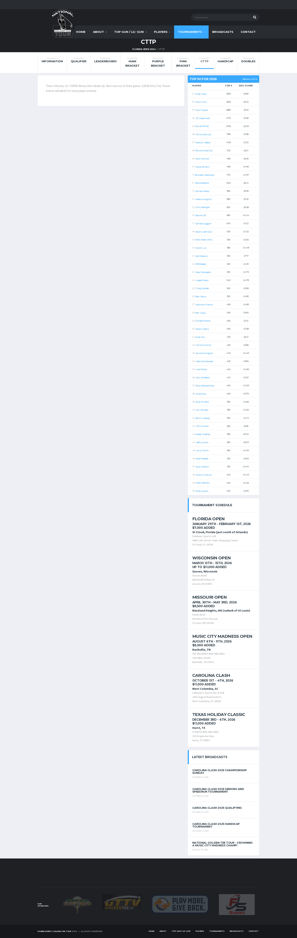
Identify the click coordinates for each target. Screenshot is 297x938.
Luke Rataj (201, 369)
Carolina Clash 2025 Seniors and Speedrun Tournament (218, 790)
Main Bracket (132, 62)
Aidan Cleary (202, 328)
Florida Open (208, 518)
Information (52, 60)
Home (81, 32)
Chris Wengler (202, 207)
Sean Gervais (202, 158)
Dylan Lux (201, 247)
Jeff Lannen (202, 442)
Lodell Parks (202, 280)
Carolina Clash (211, 675)
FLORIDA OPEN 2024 (144, 49)
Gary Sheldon (203, 377)
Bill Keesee (201, 263)
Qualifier (78, 60)
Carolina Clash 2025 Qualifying (217, 808)
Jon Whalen (202, 409)
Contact (248, 32)
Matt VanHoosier (204, 361)
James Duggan (203, 223)
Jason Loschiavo (203, 231)
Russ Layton (202, 490)
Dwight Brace (203, 320)
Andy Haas (201, 93)
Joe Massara (201, 256)
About (98, 32)
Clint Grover (202, 426)
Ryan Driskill (202, 401)
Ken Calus (201, 312)
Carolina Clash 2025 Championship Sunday (219, 772)
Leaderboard (105, 60)
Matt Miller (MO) (203, 239)
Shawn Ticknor (204, 474)
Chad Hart (201, 393)
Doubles (248, 60)
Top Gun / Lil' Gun (129, 32)
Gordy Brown (202, 166)
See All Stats (249, 79)
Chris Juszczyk (203, 134)
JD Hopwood (203, 118)
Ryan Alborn (202, 466)
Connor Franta (203, 345)
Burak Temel (202, 126)
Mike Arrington (204, 199)
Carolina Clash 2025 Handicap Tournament (216, 825)
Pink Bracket (183, 62)
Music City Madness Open (222, 636)
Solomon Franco (204, 304)
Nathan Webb (203, 142)
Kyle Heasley (202, 458)
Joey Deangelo (203, 272)
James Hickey (202, 191)
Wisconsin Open (211, 557)
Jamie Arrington (204, 353)
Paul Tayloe (202, 110)
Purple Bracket (157, 62)
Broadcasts (222, 32)
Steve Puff (200, 215)
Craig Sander (202, 288)
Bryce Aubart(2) (204, 150)
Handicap (225, 60)
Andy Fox (200, 337)
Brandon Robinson (205, 174)
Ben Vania (201, 296)
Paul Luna (201, 101)
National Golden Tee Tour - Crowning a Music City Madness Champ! (222, 844)
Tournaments (190, 32)
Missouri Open (209, 597)
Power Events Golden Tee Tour (54, 931)
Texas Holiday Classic (218, 714)
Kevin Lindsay (203, 418)
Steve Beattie (202, 182)
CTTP (204, 60)
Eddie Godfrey (203, 434)
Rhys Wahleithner (205, 385)
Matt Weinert (203, 482)
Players (160, 32)
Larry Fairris (202, 450)
